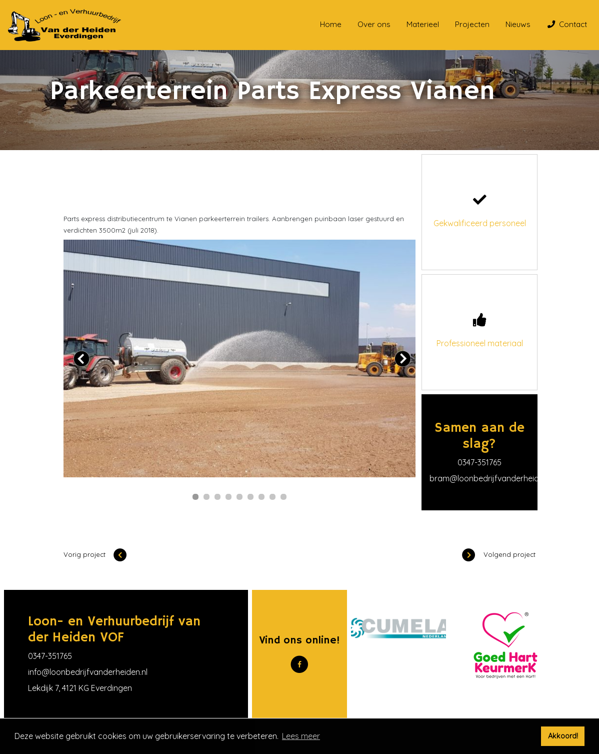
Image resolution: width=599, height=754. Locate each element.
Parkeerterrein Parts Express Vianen (225, 179)
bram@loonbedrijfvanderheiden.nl (493, 478)
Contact (567, 24)
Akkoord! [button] (563, 735)
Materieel (422, 24)
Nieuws (518, 24)
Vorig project (95, 554)
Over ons (374, 24)
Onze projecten (124, 179)
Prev (82, 359)
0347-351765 (480, 462)
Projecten (472, 24)
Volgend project (499, 554)
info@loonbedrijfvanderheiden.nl (88, 672)
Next (402, 359)
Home (331, 24)
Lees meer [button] (301, 736)
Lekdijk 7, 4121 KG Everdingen (80, 688)
